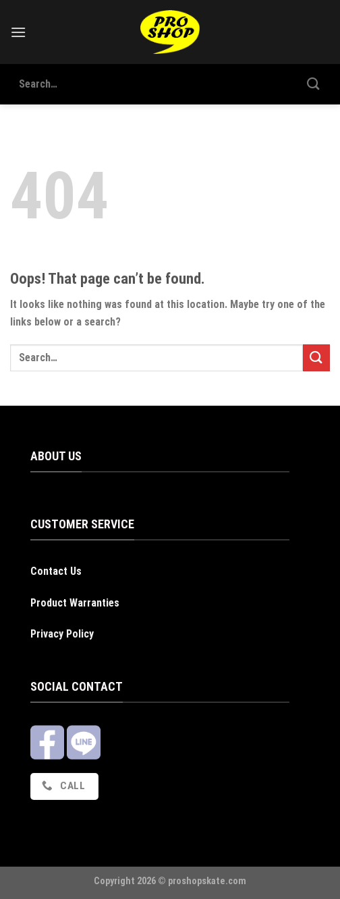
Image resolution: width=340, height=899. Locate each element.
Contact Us (56, 571)
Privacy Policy (62, 633)
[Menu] (18, 32)
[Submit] (313, 84)
